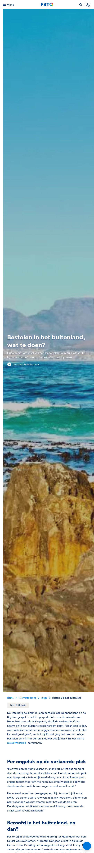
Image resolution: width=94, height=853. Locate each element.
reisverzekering (16, 742)
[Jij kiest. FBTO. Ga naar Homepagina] (47, 4)
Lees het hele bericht (23, 364)
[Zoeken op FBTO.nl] (80, 4)
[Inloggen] (87, 4)
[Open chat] (87, 846)
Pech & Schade (18, 705)
